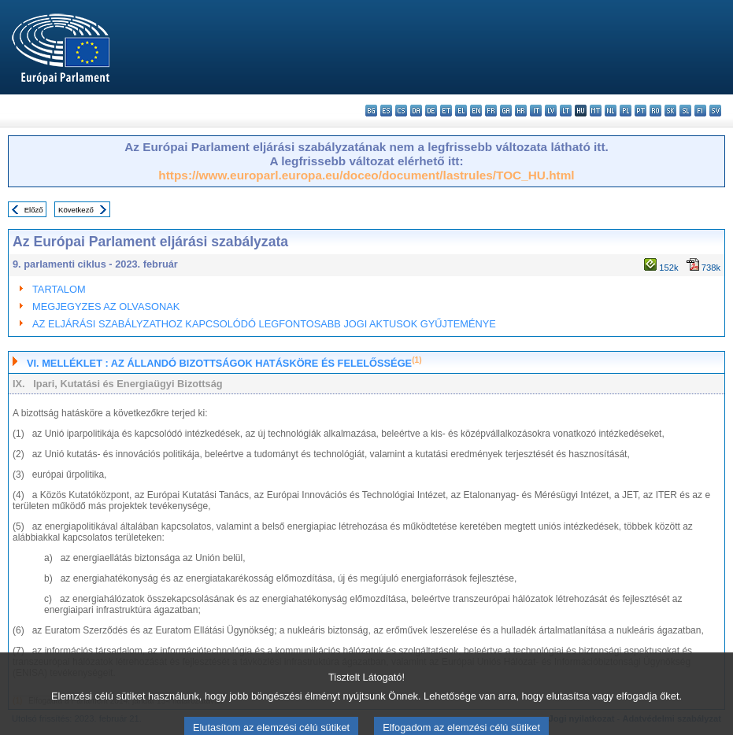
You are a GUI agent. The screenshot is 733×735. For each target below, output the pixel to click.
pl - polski (625, 110)
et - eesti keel (446, 110)
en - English (476, 110)
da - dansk (416, 110)
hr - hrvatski (521, 110)
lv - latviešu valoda (551, 110)
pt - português (640, 110)
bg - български (371, 110)
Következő (76, 209)
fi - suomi (700, 110)
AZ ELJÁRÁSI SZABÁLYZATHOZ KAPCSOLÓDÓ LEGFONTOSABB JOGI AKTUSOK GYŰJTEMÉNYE (264, 324)
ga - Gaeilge (506, 110)
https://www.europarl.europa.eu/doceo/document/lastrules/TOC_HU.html (366, 175)
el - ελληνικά (461, 110)
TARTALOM (59, 289)
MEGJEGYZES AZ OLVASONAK (106, 306)
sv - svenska (715, 110)
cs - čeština (401, 110)
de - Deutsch (431, 110)
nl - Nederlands (610, 110)
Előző (33, 209)
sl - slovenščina (685, 110)
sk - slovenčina (670, 110)
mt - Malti (596, 110)
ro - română (655, 110)
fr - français (491, 110)
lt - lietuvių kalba (566, 110)
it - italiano (536, 110)
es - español (386, 110)
